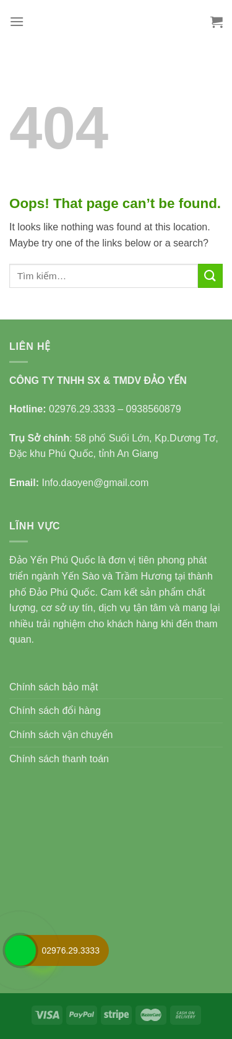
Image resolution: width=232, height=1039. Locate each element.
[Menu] (16, 21)
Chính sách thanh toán (59, 759)
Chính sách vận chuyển (61, 734)
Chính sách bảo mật (53, 687)
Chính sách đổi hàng (55, 710)
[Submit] (210, 276)
